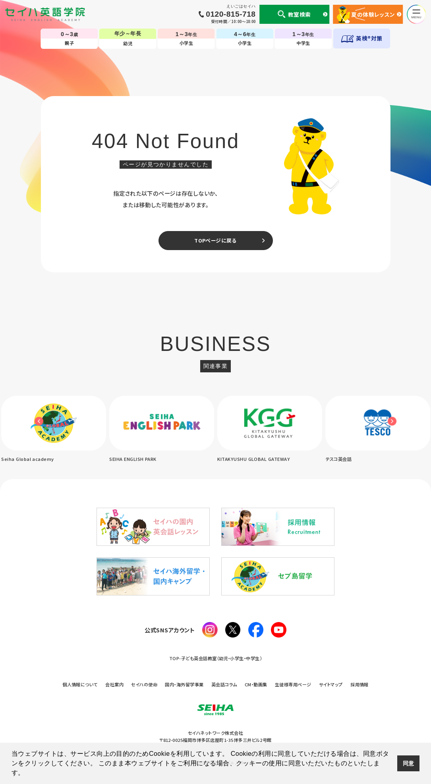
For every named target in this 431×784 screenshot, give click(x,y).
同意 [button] (408, 763)
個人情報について (80, 684)
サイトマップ (331, 684)
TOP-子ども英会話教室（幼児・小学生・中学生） (215, 658)
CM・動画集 (256, 684)
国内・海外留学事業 (184, 684)
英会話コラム (224, 684)
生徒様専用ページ (293, 684)
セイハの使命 (144, 684)
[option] (161, 429)
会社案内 (114, 684)
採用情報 (359, 684)
